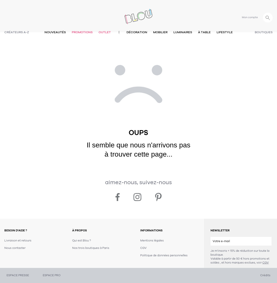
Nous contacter (15, 248)
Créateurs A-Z (16, 32)
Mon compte (250, 17)
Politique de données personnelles (164, 255)
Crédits (265, 275)
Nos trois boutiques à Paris (90, 248)
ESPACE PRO (51, 275)
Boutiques (264, 32)
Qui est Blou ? (81, 241)
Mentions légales (152, 241)
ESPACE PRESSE (18, 275)
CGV (265, 263)
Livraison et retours (17, 241)
